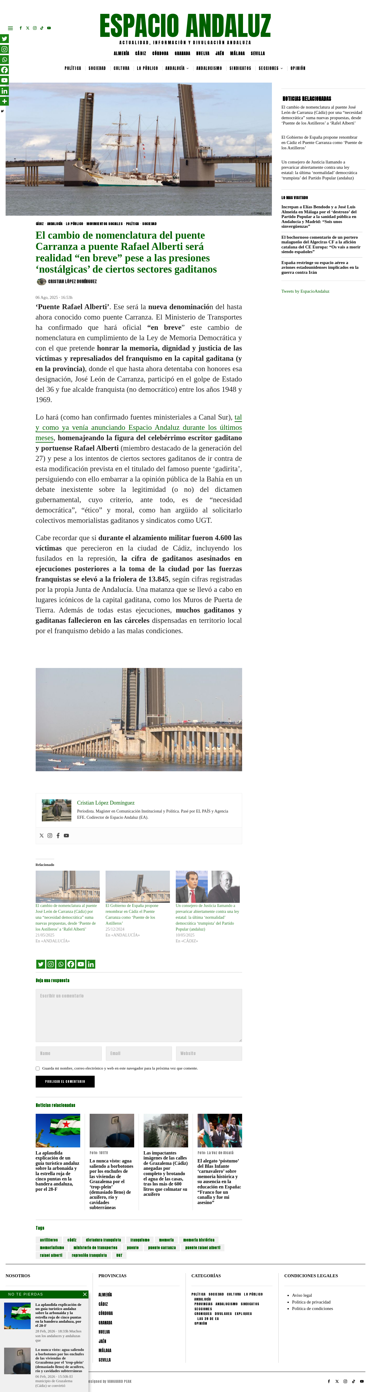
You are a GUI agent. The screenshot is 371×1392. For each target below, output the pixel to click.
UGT (119, 1255)
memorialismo (52, 1247)
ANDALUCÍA (55, 224)
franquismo (140, 1240)
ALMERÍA (121, 53)
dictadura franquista (103, 1240)
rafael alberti (51, 1255)
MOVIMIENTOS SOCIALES (104, 224)
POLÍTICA (132, 224)
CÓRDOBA (160, 53)
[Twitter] (40, 964)
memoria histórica (198, 1240)
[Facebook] (70, 964)
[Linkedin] (90, 964)
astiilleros (49, 1240)
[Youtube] (80, 964)
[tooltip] (20, 28)
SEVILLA (258, 53)
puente (133, 1247)
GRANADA (183, 53)
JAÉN (219, 53)
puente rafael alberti (202, 1247)
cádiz (71, 1240)
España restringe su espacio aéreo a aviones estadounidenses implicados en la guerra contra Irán (320, 267)
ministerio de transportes (95, 1247)
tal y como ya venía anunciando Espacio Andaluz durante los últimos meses (139, 427)
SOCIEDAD (149, 224)
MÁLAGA (237, 53)
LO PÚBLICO (74, 224)
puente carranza (162, 1247)
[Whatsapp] (60, 964)
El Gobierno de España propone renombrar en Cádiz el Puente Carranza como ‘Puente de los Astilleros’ (321, 142)
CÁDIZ (140, 53)
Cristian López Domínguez (67, 281)
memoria (166, 1240)
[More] (4, 101)
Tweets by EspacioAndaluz (305, 291)
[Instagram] (50, 964)
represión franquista (89, 1255)
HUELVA (202, 53)
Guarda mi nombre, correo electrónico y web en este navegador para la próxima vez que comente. (120, 1068)
